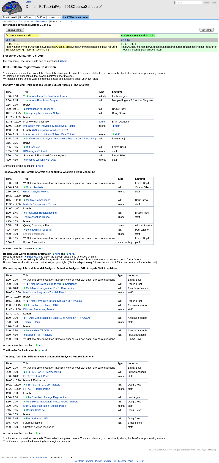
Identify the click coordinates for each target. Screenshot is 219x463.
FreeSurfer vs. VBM (37, 418)
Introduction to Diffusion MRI (42, 305)
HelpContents (54, 17)
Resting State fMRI (36, 410)
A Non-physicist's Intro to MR (45, 284)
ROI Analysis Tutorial (35, 151)
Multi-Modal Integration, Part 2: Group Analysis (52, 401)
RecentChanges (26, 17)
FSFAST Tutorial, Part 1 (36, 376)
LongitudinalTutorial (34, 234)
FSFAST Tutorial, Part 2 (36, 389)
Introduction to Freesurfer (40, 109)
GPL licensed (119, 461)
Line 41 (10, 39)
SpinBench (71, 284)
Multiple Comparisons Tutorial (39, 204)
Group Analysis (34, 187)
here (64, 61)
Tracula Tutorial (32, 322)
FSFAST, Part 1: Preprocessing (43, 372)
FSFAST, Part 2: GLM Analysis (43, 384)
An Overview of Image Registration (47, 397)
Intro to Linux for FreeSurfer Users (48, 96)
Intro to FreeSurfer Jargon (43, 100)
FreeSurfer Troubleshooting (41, 212)
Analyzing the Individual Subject (44, 113)
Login (28, 2)
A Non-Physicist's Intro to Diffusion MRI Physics (55, 301)
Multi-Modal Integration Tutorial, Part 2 (44, 405)
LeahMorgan (210, 450)
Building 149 (34, 256)
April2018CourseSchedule (75, 17)
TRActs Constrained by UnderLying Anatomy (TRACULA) (58, 318)
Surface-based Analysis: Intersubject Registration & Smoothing (61, 138)
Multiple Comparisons (38, 200)
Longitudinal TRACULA (39, 330)
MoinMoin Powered (83, 461)
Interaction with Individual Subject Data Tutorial (49, 126)
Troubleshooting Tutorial (36, 217)
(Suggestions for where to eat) (51, 130)
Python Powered (103, 461)
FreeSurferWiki (10, 17)
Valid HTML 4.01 (136, 461)
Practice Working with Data (41, 159)
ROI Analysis (33, 147)
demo (102, 121)
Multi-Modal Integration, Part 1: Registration (50, 288)
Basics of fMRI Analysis (39, 334)
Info (32, 21)
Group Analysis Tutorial (36, 191)
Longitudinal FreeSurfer (39, 229)
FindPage (41, 17)
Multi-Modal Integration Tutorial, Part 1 (44, 292)
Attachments (41, 21)
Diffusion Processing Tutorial (39, 309)
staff (117, 126)
